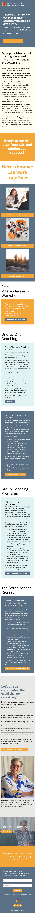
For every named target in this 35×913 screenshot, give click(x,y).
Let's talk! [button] (10, 401)
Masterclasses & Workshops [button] (16, 319)
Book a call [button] (6, 831)
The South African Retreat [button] (17, 276)
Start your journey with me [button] (15, 474)
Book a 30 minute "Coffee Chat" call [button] (14, 749)
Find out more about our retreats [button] (17, 668)
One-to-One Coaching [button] (17, 215)
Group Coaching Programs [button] (17, 246)
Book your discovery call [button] (13, 41)
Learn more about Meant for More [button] (17, 573)
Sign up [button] (17, 890)
